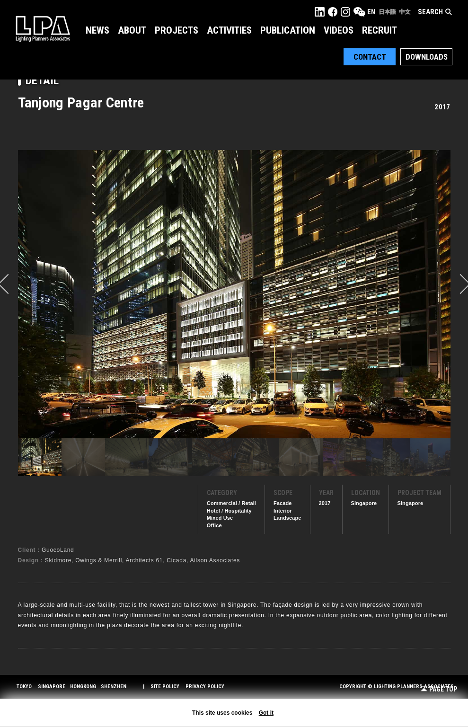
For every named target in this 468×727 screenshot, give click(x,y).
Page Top (439, 689)
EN (371, 12)
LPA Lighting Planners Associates (43, 28)
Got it (266, 712)
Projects (176, 30)
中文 (404, 12)
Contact (369, 57)
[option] (234, 294)
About (132, 30)
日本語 (387, 12)
